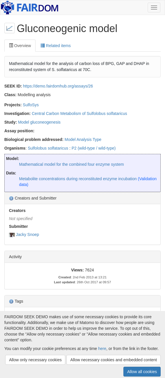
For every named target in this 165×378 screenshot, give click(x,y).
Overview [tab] (20, 45)
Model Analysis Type (83, 139)
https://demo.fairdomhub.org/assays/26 (58, 86)
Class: (10, 94)
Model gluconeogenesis (39, 122)
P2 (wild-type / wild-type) (94, 148)
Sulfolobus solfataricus (48, 148)
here (102, 348)
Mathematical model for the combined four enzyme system (71, 164)
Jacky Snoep (27, 234)
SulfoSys (31, 105)
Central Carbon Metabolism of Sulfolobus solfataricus (79, 113)
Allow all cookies (142, 371)
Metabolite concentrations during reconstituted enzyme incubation (78, 178)
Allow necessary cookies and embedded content (113, 359)
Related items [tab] (56, 45)
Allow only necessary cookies (35, 359)
